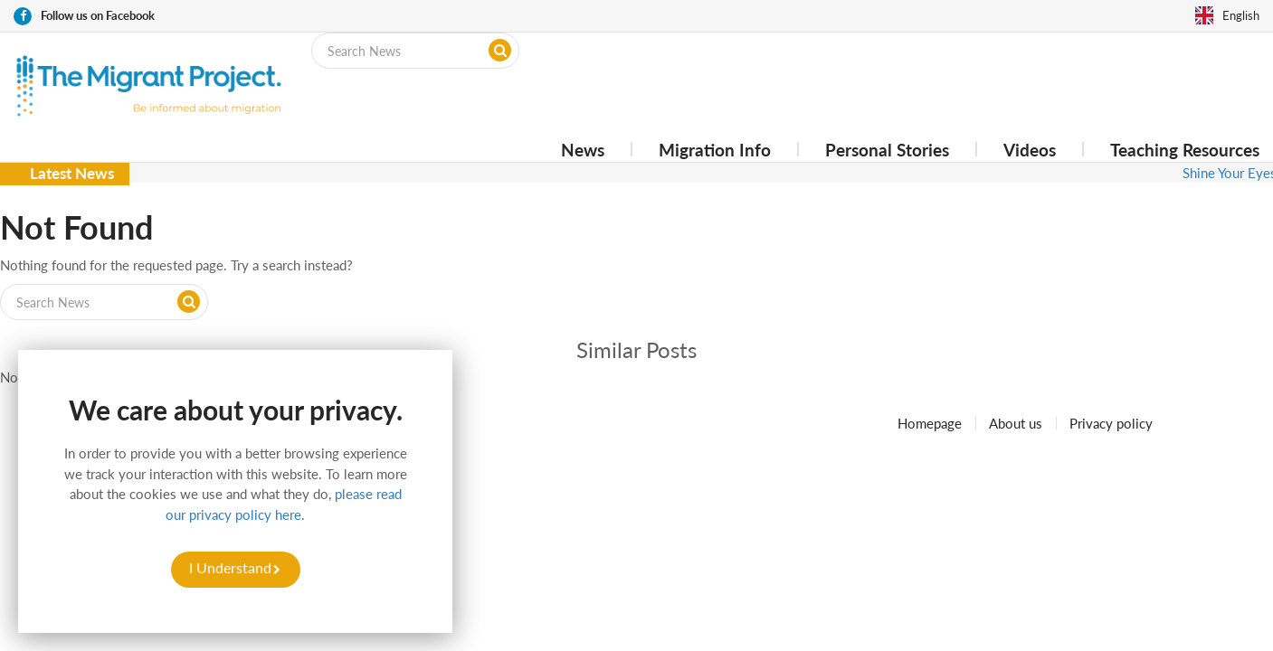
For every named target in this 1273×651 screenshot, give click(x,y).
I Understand (230, 567)
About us (1015, 423)
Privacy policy (1111, 423)
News (582, 149)
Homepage (930, 423)
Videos (1029, 149)
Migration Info (715, 149)
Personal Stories (887, 149)
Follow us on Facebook (98, 15)
